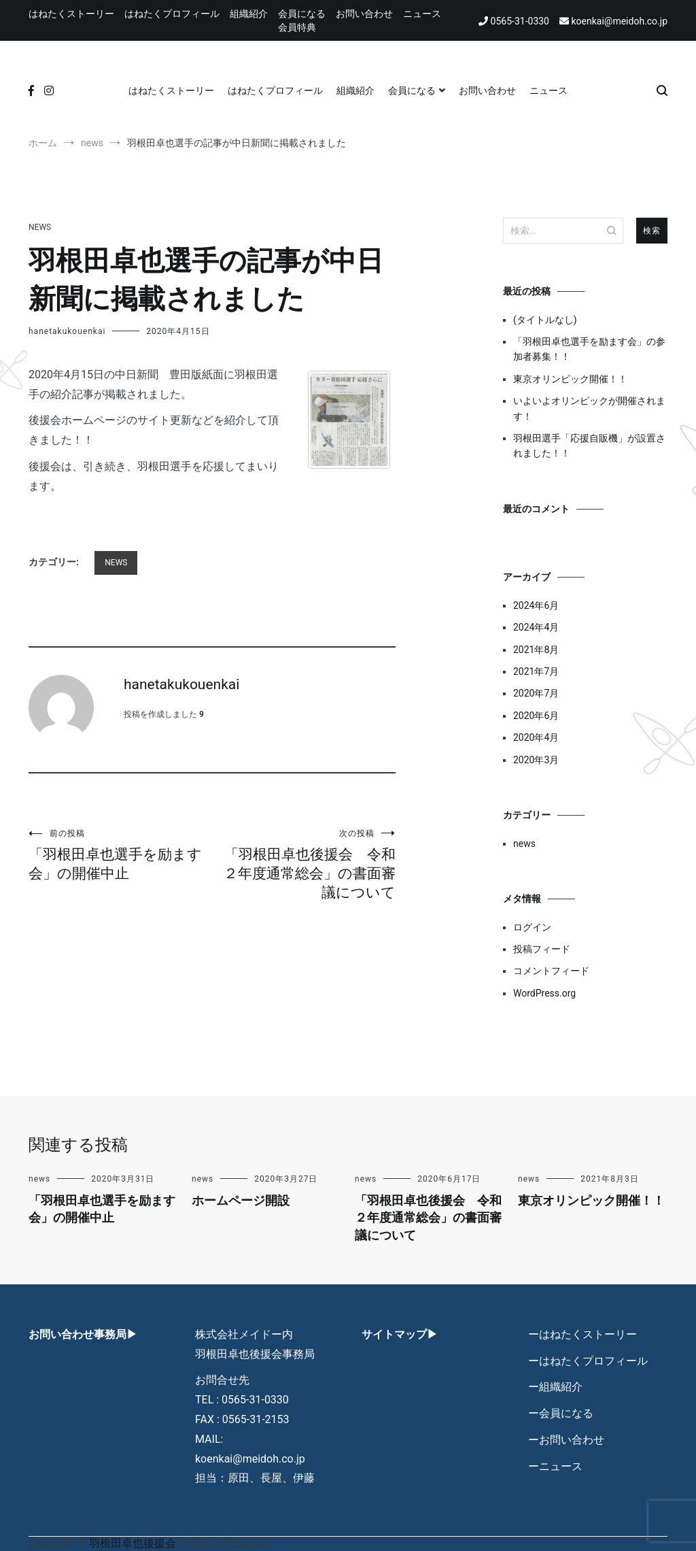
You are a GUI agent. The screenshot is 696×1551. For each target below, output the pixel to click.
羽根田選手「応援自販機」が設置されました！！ (589, 445)
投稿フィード (541, 949)
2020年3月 (536, 759)
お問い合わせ (364, 13)
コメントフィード (551, 970)
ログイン (532, 927)
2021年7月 (536, 671)
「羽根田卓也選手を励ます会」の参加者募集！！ (589, 349)
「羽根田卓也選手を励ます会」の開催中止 (120, 855)
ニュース (422, 13)
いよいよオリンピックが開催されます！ (589, 408)
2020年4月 (536, 737)
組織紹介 (249, 13)
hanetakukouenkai (67, 331)
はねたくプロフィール (172, 13)
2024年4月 (536, 627)
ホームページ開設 (241, 1200)
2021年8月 (536, 649)
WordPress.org (544, 993)
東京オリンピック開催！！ (570, 378)
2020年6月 (536, 715)
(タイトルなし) (545, 319)
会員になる (302, 13)
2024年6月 (536, 605)
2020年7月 (536, 693)
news (40, 227)
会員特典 (297, 27)
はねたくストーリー (71, 13)
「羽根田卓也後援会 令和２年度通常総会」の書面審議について (304, 864)
